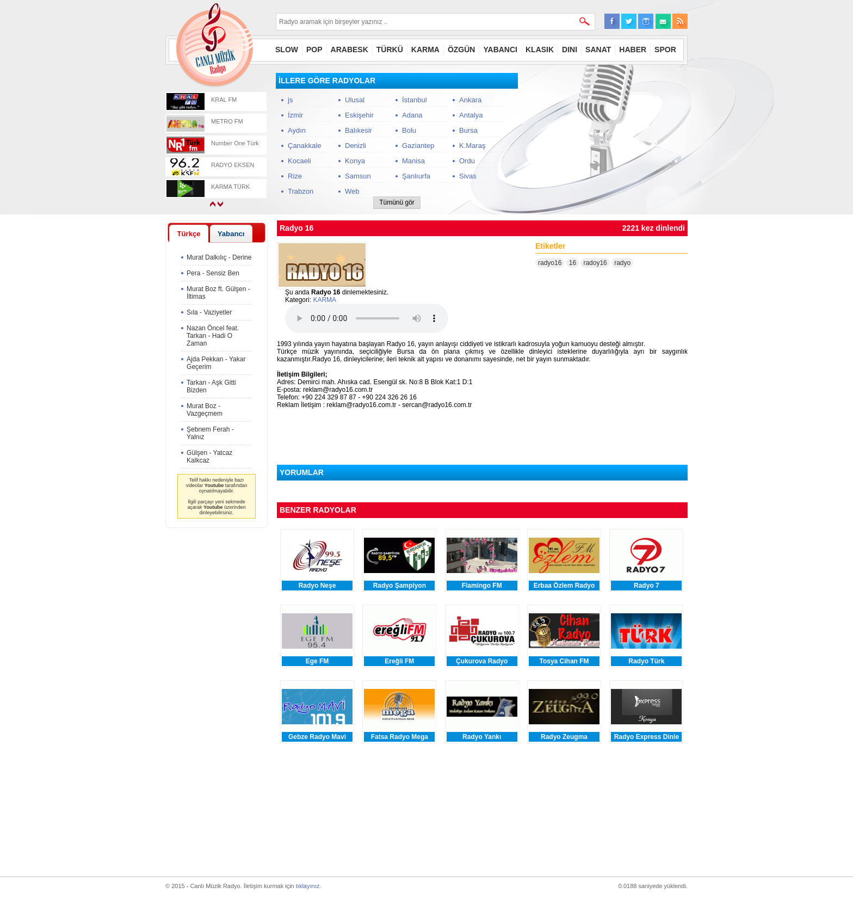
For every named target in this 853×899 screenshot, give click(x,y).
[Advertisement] (606, 141)
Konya (355, 161)
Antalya (471, 115)
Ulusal (354, 100)
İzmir (295, 115)
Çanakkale (304, 145)
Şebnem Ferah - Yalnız (210, 433)
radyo (622, 263)
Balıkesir (358, 130)
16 (572, 263)
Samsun (358, 176)
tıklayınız (307, 886)
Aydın (297, 130)
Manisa (413, 161)
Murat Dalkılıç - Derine (219, 257)
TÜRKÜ (389, 49)
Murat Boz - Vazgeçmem (204, 409)
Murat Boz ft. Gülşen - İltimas (218, 292)
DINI (569, 49)
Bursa (468, 130)
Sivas (468, 176)
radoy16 (595, 263)
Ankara (470, 100)
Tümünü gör (397, 202)
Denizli (355, 145)
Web (352, 191)
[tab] (188, 233)
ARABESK (349, 49)
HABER (632, 49)
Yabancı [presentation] (231, 234)
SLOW (286, 49)
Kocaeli (299, 161)
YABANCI (500, 49)
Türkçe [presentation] (188, 234)
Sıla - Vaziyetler (209, 312)
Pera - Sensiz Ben (213, 273)
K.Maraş (472, 145)
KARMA (425, 49)
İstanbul (414, 100)
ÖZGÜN (461, 49)
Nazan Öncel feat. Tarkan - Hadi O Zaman (213, 335)
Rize (295, 176)
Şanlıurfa (416, 176)
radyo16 (549, 263)
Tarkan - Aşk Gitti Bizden (211, 386)
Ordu (467, 161)
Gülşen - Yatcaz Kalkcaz (209, 456)
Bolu (409, 130)
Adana (412, 115)
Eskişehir (359, 115)
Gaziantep (418, 145)
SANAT (598, 49)
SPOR (665, 49)
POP (314, 49)
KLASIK (540, 49)
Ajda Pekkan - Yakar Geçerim (216, 363)
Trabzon (300, 191)
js (290, 100)
